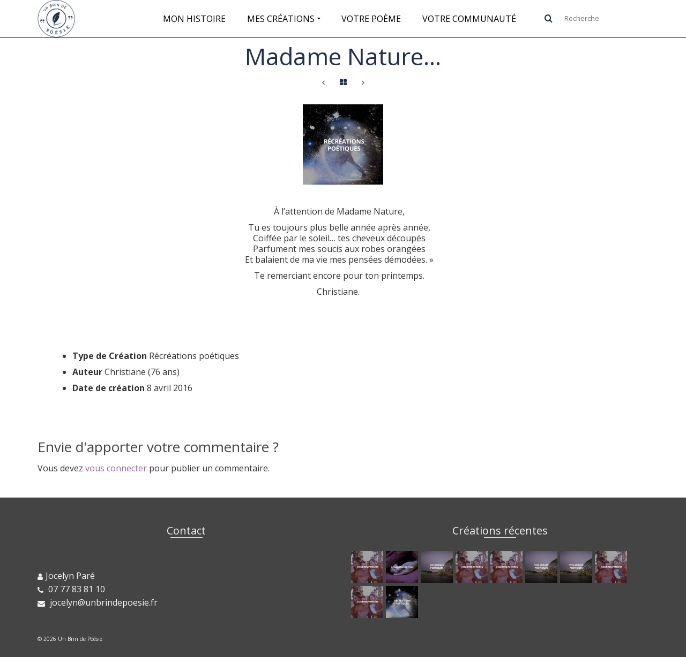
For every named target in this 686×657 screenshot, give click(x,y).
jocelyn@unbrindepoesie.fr (98, 602)
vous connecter (116, 468)
